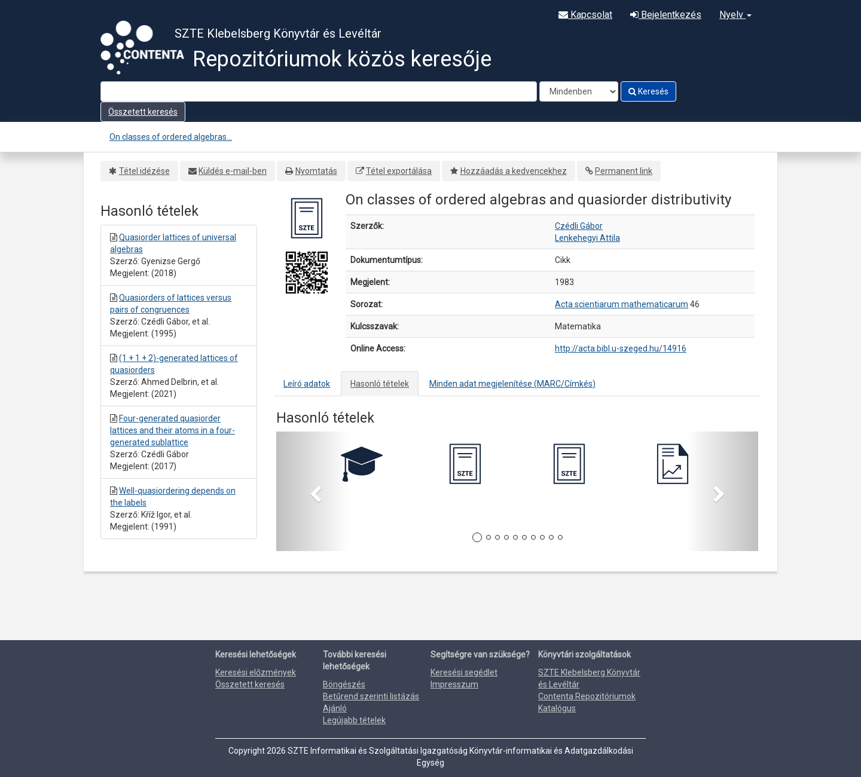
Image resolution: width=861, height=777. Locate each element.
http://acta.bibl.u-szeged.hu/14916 (620, 348)
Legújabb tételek (354, 720)
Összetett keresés (143, 112)
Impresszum (454, 684)
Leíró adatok (306, 384)
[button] (312, 491)
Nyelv (735, 14)
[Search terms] (318, 91)
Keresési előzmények (255, 672)
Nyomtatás (316, 171)
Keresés (648, 91)
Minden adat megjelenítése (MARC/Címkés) (512, 384)
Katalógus (557, 708)
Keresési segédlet (463, 672)
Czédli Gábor (579, 226)
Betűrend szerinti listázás (371, 696)
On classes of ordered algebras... (170, 137)
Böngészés (344, 684)
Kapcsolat (585, 14)
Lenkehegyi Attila (587, 238)
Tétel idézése (144, 171)
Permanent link (623, 171)
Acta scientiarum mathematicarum (621, 304)
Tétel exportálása (399, 171)
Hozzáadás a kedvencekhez (513, 171)
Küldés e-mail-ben (233, 171)
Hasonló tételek (379, 384)
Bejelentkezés (665, 14)
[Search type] (578, 91)
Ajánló (335, 708)
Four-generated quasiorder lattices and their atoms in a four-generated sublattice (172, 430)
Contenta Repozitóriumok (587, 696)
